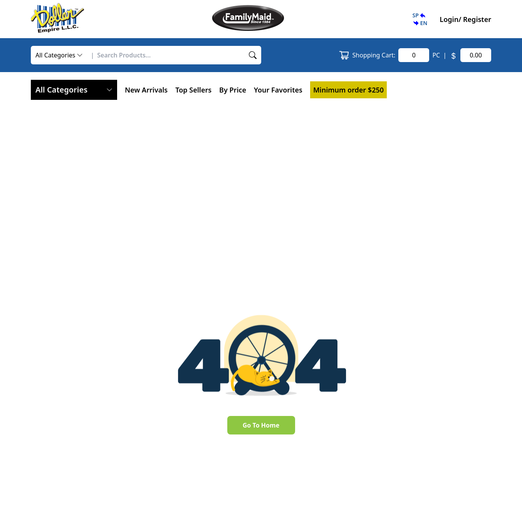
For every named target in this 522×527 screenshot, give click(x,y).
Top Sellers (193, 89)
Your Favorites (278, 89)
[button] (419, 19)
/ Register (474, 19)
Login (449, 19)
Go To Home (261, 425)
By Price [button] (232, 89)
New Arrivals (146, 89)
